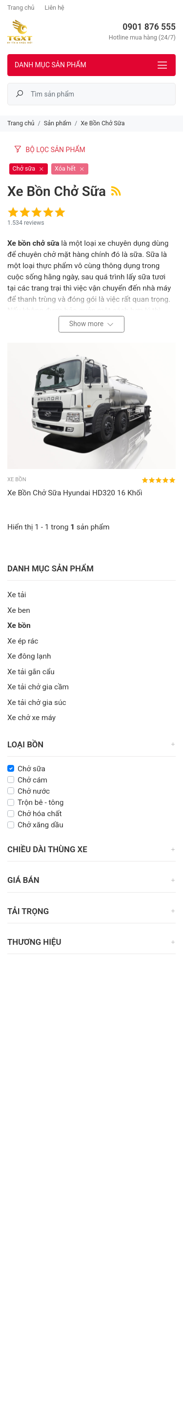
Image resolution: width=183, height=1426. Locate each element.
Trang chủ (21, 7)
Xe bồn (19, 625)
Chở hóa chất (40, 813)
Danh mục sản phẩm (50, 65)
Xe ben (18, 610)
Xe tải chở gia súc (36, 702)
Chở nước (34, 791)
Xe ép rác (22, 641)
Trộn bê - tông (40, 802)
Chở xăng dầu (40, 824)
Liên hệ (54, 7)
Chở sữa (31, 768)
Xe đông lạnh (29, 656)
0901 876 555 (149, 27)
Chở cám (32, 780)
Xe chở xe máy (31, 717)
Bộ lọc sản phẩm (49, 150)
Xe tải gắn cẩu (31, 671)
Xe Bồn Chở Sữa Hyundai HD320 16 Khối (74, 492)
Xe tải (16, 594)
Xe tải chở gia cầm (38, 687)
